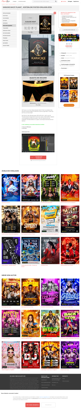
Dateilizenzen (44, 379)
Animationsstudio (22, 1)
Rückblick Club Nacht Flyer (47, 306)
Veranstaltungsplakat (72, 53)
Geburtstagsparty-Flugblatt (8, 369)
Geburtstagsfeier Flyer (26, 338)
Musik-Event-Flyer (65, 369)
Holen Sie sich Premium (69, 105)
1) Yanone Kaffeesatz (26, 126)
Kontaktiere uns (55, 382)
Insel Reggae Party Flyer (46, 338)
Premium (63, 1)
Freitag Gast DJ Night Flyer (67, 306)
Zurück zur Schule (6, 202)
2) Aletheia (24, 128)
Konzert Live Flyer (6, 338)
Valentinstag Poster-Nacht (67, 265)
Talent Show (63, 234)
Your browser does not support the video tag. (68, 37)
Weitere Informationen (65, 61)
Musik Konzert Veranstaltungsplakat (10, 234)
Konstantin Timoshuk (70, 58)
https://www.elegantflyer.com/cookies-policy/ (45, 398)
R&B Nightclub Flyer (6, 306)
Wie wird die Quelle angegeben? (67, 65)
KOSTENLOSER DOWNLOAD (37, 157)
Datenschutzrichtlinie (45, 385)
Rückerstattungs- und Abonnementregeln (56, 379)
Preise (63, 378)
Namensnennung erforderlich (38, 160)
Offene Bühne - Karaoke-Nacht (9, 265)
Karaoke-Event (44, 265)
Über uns (53, 385)
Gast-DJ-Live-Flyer (25, 369)
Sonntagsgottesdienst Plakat (28, 234)
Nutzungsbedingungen (45, 382)
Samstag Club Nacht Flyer (27, 306)
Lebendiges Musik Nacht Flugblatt (49, 369)
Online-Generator (65, 381)
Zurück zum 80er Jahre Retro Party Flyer (70, 338)
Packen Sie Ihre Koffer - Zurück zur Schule (29, 266)
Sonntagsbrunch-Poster (26, 202)
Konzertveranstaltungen (46, 202)
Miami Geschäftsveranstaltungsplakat (49, 234)
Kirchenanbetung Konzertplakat (68, 202)
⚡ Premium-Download (69, 24)
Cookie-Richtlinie (44, 387)
